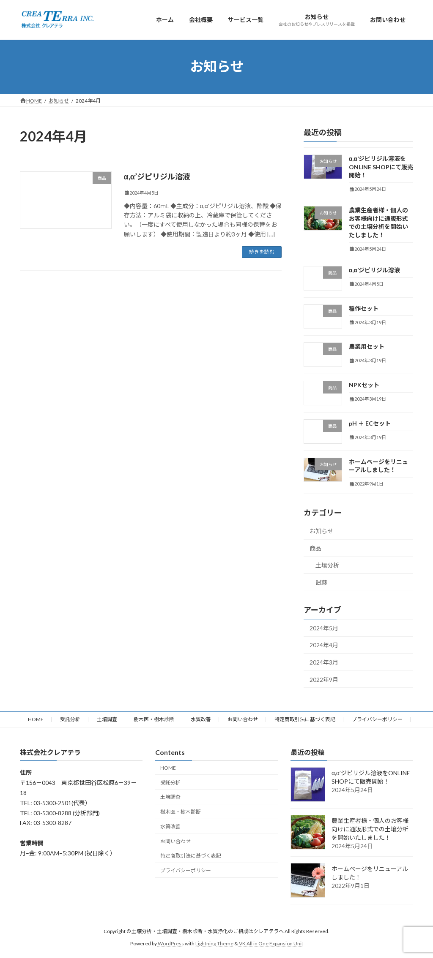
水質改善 (201, 719)
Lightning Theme (214, 943)
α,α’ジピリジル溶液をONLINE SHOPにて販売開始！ (381, 167)
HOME (36, 719)
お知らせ (321, 531)
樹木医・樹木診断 (154, 719)
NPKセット (364, 384)
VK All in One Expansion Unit (271, 943)
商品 (315, 547)
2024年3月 (324, 662)
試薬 (321, 582)
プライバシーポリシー (377, 719)
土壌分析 (327, 565)
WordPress (171, 943)
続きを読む (261, 252)
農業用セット (366, 346)
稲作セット (363, 308)
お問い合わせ (242, 719)
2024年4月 (324, 645)
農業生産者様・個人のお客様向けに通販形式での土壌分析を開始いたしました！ (370, 829)
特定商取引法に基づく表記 (304, 719)
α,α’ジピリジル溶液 (157, 176)
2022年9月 (324, 679)
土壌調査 (107, 719)
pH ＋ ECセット (370, 423)
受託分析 (70, 719)
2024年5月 (324, 627)
